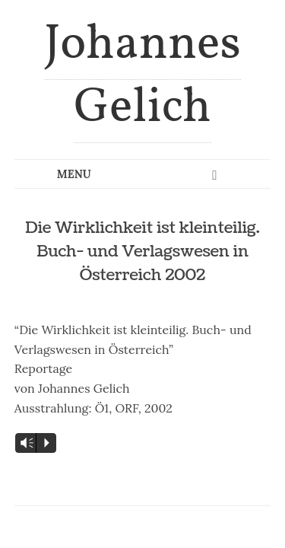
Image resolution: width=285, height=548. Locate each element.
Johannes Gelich (142, 76)
